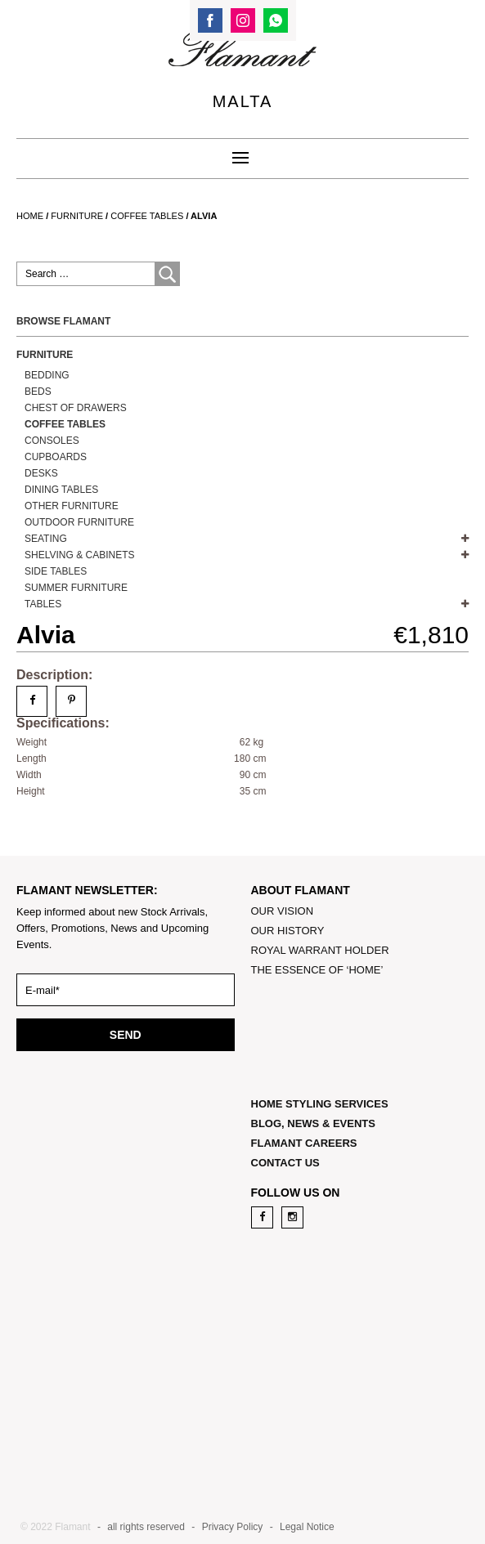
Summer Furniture (76, 587)
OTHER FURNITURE (72, 506)
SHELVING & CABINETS (79, 555)
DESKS (41, 473)
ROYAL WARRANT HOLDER (320, 950)
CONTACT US (285, 1163)
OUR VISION (282, 911)
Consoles (52, 440)
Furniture (77, 216)
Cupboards (56, 457)
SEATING (46, 538)
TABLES (43, 604)
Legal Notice (307, 1527)
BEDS (38, 391)
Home (29, 216)
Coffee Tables (146, 216)
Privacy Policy (232, 1527)
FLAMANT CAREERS (304, 1143)
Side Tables (56, 571)
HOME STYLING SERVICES (319, 1104)
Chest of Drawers (76, 408)
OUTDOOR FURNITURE (79, 522)
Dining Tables (61, 489)
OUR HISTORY (288, 930)
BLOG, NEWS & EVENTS (313, 1123)
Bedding (47, 375)
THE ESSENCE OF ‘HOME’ (317, 970)
